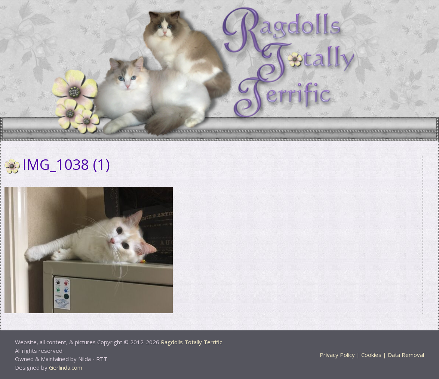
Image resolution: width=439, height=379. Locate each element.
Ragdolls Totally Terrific (191, 342)
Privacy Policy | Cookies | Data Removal (372, 354)
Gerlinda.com (65, 367)
